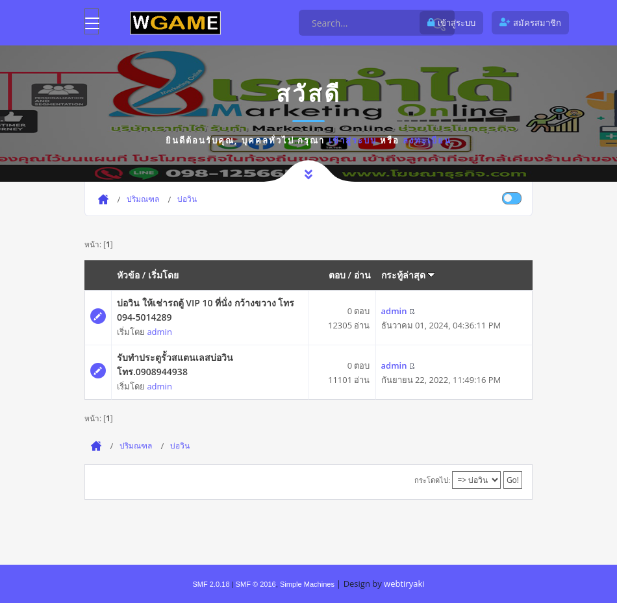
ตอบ (337, 275)
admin (159, 332)
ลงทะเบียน (427, 140)
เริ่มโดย (163, 275)
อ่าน (362, 275)
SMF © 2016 (256, 584)
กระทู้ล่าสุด (408, 275)
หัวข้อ (128, 275)
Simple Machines (307, 584)
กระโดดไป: (432, 480)
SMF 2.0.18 (210, 584)
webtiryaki (404, 583)
